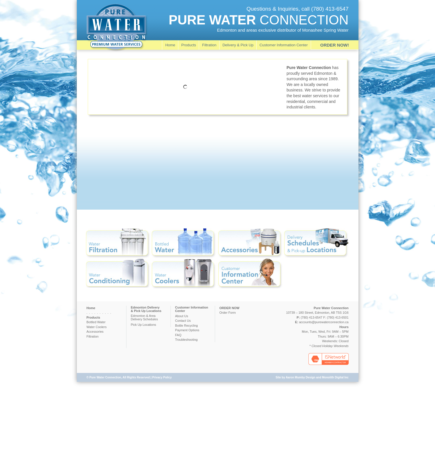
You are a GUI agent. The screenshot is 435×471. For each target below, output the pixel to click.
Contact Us (183, 320)
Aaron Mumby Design (300, 377)
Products (188, 45)
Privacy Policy (162, 377)
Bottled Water (96, 322)
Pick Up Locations (143, 324)
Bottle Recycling (186, 325)
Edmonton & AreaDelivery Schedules (144, 317)
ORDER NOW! (334, 45)
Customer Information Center (284, 45)
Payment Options (187, 330)
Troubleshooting (186, 339)
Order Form (228, 312)
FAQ (178, 335)
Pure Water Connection (105, 377)
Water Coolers (97, 327)
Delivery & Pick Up (237, 45)
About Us (181, 316)
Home (170, 45)
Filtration (209, 45)
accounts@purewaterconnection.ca (324, 322)
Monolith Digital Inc (335, 377)
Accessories (95, 331)
